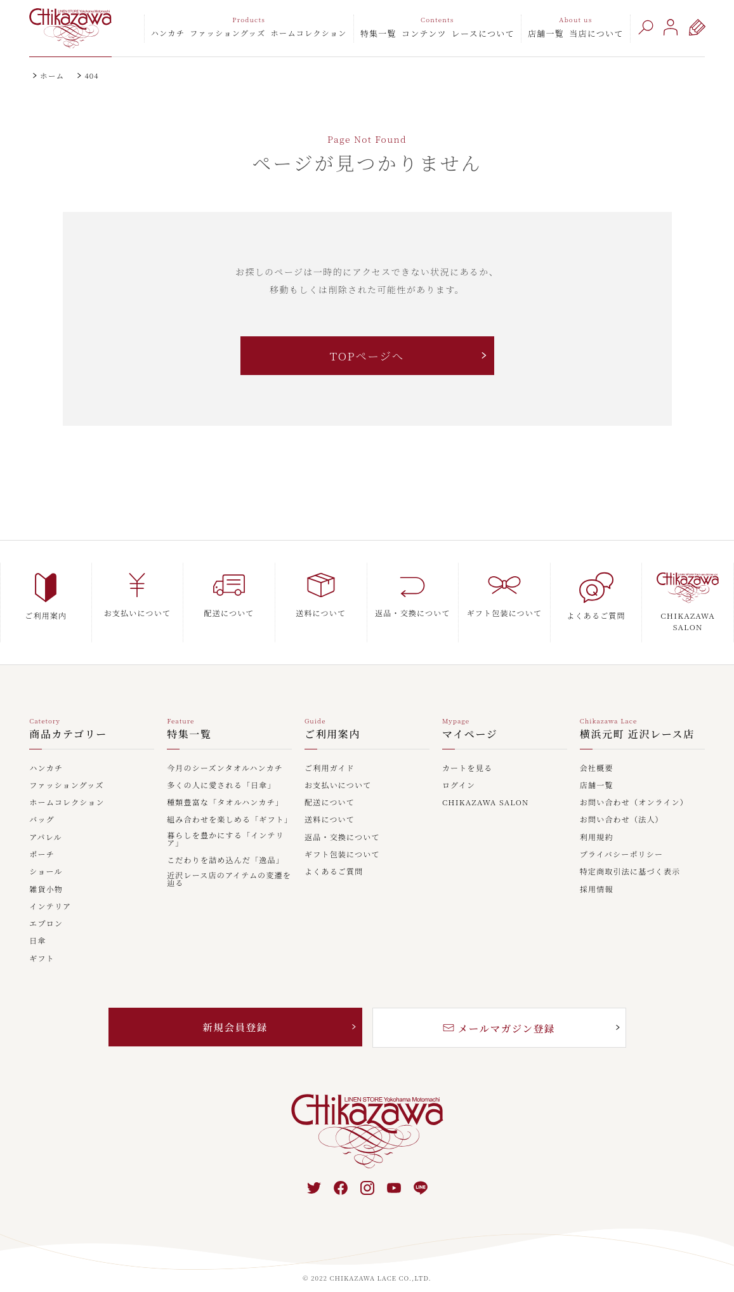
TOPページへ (367, 356)
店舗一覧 (546, 33)
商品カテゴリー (68, 719)
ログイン (458, 769)
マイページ (469, 719)
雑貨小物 (46, 873)
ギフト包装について (342, 838)
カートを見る (467, 752)
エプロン (46, 907)
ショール (45, 855)
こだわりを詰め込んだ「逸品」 (225, 844)
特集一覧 (378, 33)
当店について (596, 33)
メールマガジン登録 (499, 1012)
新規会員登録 (235, 1010)
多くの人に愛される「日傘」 (221, 769)
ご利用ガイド (330, 752)
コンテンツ (424, 33)
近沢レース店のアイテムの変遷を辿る (229, 863)
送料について (330, 804)
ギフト (42, 942)
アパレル (45, 821)
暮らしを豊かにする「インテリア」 (225, 823)
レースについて (483, 33)
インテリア (50, 890)
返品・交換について (342, 821)
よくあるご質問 (334, 855)
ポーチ (42, 838)
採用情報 (596, 873)
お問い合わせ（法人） (622, 804)
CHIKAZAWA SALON (485, 786)
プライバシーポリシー (621, 838)
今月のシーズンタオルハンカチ (225, 752)
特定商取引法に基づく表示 (630, 855)
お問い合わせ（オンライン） (634, 786)
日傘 (37, 925)
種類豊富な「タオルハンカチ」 (225, 786)
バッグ (42, 804)
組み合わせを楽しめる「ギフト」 (229, 804)
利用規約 (596, 821)
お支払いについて (338, 769)
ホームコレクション (309, 32)
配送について (330, 786)
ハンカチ (168, 32)
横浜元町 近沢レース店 (637, 719)
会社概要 (596, 752)
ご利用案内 (332, 719)
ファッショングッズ (227, 32)
